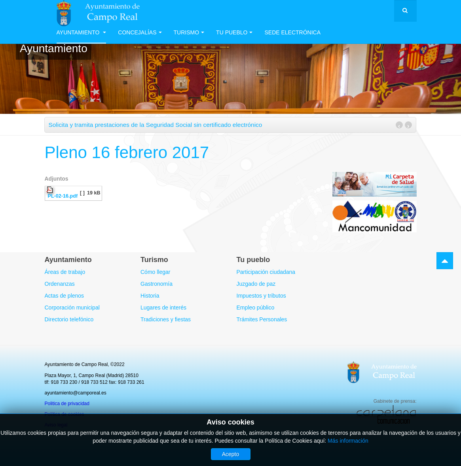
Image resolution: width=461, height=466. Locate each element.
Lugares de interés (163, 307)
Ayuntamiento (81, 32)
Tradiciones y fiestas (165, 319)
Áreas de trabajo (65, 272)
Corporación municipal (72, 307)
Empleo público (256, 307)
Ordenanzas (60, 284)
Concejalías (139, 32)
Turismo (189, 32)
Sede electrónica (292, 32)
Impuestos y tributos (261, 295)
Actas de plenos (64, 295)
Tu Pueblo (234, 32)
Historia (149, 295)
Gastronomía (156, 284)
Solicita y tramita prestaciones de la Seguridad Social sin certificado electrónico (155, 124)
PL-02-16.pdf (63, 196)
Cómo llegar (155, 272)
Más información (348, 441)
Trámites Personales (262, 319)
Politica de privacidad (67, 403)
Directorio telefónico (69, 319)
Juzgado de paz (256, 284)
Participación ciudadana (266, 272)
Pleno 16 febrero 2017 (127, 152)
